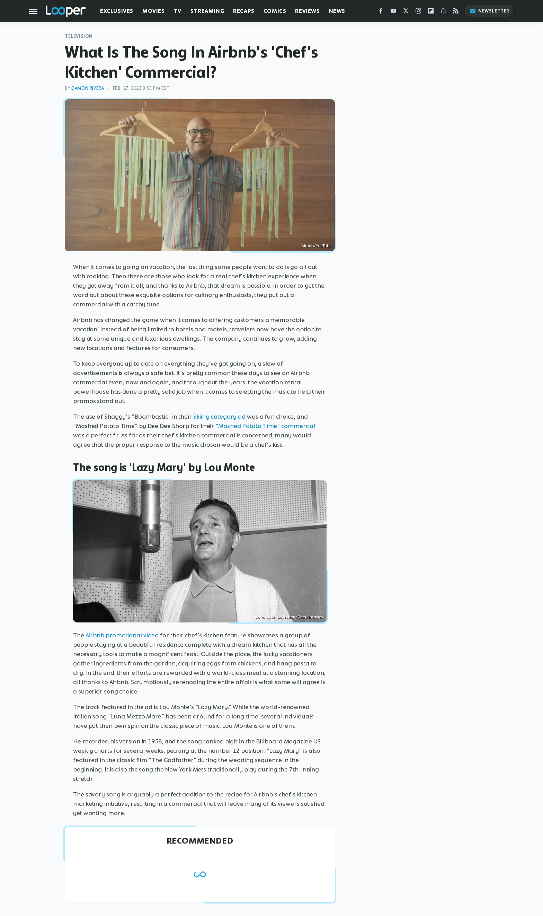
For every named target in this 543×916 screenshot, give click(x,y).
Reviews (307, 11)
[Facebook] (380, 12)
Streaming (207, 11)
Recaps (244, 11)
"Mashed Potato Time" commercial (265, 426)
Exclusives (116, 11)
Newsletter (489, 11)
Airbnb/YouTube (316, 246)
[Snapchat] (443, 12)
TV (177, 11)
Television (79, 36)
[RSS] (455, 12)
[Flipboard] (430, 12)
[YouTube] (393, 12)
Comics (275, 11)
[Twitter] (405, 12)
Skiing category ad (219, 416)
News (337, 11)
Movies (153, 11)
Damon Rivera (87, 88)
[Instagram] (418, 12)
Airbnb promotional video (122, 635)
